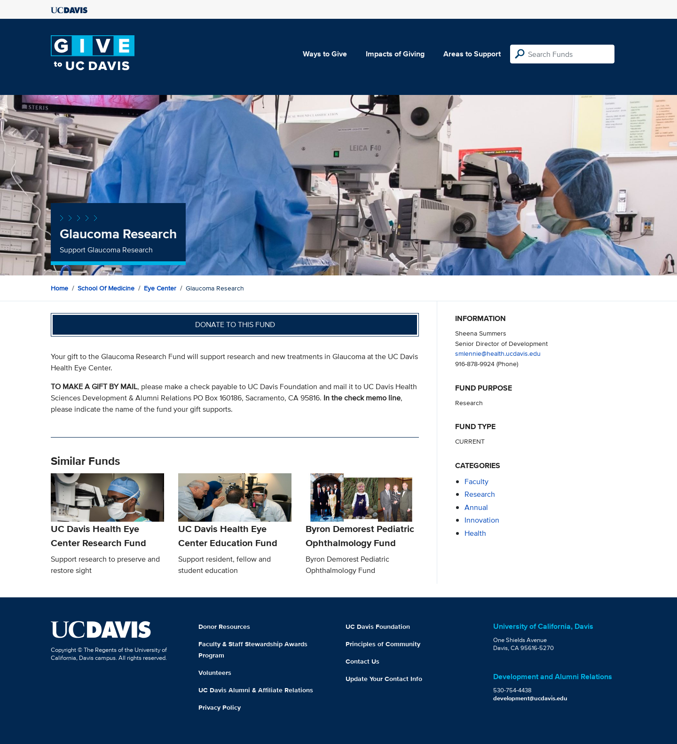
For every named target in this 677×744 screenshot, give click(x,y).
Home (59, 288)
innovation (481, 520)
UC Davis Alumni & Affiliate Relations (255, 690)
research (479, 494)
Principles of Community (383, 644)
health (475, 533)
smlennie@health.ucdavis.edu (498, 353)
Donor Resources (224, 626)
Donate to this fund (235, 324)
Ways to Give (325, 53)
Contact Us (362, 661)
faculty (476, 481)
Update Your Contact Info (384, 678)
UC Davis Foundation (378, 626)
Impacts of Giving (395, 53)
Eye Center (160, 288)
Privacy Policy (219, 707)
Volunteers (214, 672)
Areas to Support (472, 53)
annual (476, 507)
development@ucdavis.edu (530, 698)
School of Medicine (106, 288)
